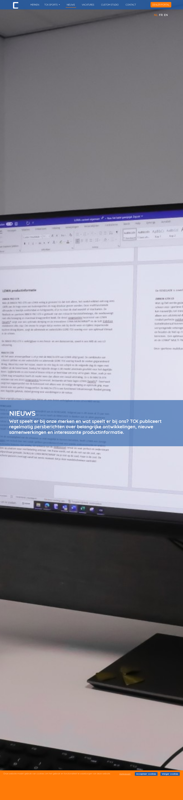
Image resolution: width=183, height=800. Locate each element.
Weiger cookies (170, 773)
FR (161, 15)
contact (131, 4)
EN (166, 15)
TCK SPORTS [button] (51, 4)
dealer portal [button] (160, 4)
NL (156, 15)
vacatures (88, 4)
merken (34, 4)
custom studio (110, 4)
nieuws (71, 4)
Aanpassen (125, 773)
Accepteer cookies (146, 773)
